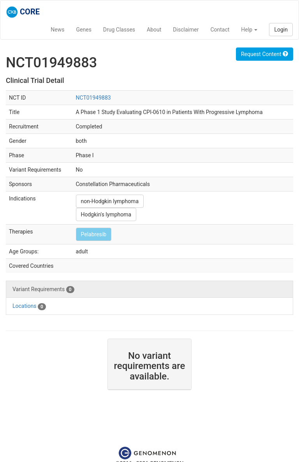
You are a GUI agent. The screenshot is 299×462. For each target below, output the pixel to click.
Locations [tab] (29, 306)
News (57, 29)
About (154, 29)
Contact (219, 29)
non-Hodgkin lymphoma (110, 201)
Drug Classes (119, 29)
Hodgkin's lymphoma (106, 214)
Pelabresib (94, 234)
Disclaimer (186, 29)
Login (281, 29)
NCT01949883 (93, 98)
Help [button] (249, 29)
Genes (83, 29)
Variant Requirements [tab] (43, 289)
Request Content (264, 54)
